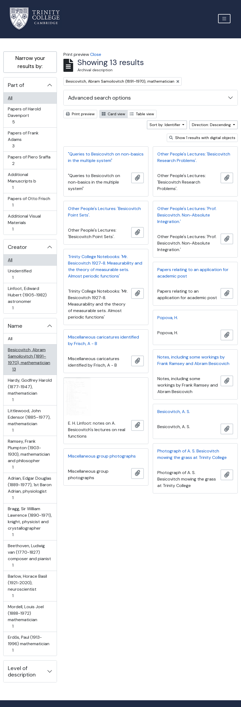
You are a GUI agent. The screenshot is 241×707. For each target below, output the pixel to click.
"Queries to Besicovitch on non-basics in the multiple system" (106, 157)
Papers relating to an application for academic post (193, 273)
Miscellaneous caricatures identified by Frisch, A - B (103, 340)
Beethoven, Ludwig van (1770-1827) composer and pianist (29, 555)
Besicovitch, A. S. (173, 411)
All (10, 98)
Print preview (80, 113)
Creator (17, 247)
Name (15, 325)
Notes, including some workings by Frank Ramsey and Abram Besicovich (193, 360)
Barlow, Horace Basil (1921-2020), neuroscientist (27, 586)
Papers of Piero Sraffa (29, 160)
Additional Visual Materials (24, 222)
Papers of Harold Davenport (24, 115)
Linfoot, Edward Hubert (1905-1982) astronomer (27, 298)
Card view (113, 113)
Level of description (22, 671)
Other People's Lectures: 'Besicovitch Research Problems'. (193, 157)
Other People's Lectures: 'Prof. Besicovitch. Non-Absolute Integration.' (186, 215)
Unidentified (20, 274)
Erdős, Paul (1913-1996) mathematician (28, 644)
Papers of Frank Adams (23, 139)
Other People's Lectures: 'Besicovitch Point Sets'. (104, 212)
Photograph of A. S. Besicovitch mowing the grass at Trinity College (192, 454)
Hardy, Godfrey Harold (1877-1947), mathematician (30, 390)
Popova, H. (167, 317)
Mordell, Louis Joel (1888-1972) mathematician (26, 616)
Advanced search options (99, 97)
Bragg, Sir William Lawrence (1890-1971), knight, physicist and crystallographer (30, 521)
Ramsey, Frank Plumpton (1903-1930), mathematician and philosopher (29, 454)
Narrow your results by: (30, 62)
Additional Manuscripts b (22, 181)
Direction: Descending (212, 124)
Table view (142, 113)
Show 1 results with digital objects (202, 137)
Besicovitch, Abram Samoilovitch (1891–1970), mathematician (29, 359)
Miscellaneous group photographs (102, 456)
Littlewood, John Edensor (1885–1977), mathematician (29, 420)
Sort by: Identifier (165, 124)
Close (95, 54)
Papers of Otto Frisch (29, 201)
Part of (16, 85)
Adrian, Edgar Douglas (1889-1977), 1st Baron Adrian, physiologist (30, 488)
